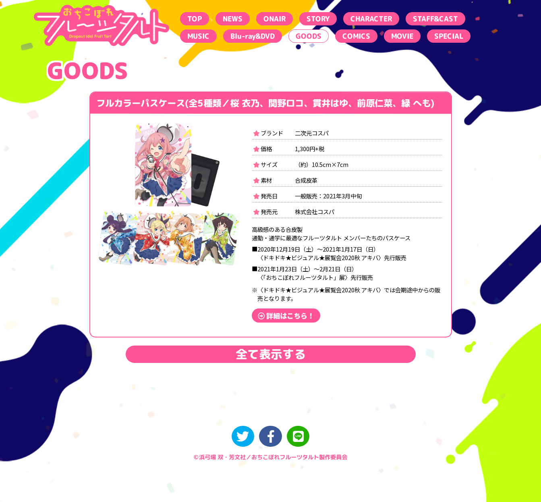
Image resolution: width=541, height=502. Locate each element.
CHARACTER (371, 19)
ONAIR (274, 19)
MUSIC (198, 36)
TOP (194, 19)
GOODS (308, 36)
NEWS (232, 19)
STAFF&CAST (435, 19)
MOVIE (402, 36)
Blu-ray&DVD (252, 36)
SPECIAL (448, 36)
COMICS (356, 36)
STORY (317, 19)
